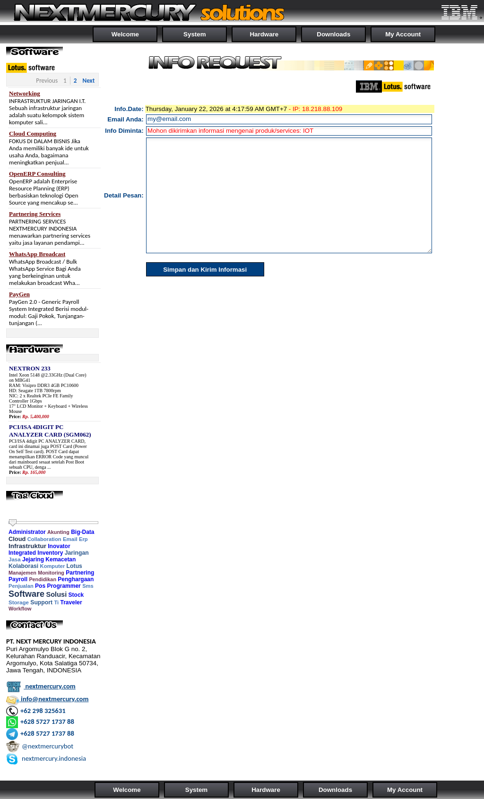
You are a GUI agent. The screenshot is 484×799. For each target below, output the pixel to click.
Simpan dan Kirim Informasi (205, 269)
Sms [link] (88, 586)
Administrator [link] (27, 532)
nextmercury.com (41, 686)
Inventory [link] (50, 553)
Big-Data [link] (82, 532)
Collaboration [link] (44, 539)
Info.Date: (128, 108)
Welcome (125, 34)
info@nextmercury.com (47, 699)
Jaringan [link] (77, 553)
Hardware (264, 34)
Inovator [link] (59, 546)
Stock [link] (76, 595)
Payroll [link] (18, 579)
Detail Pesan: (124, 195)
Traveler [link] (71, 602)
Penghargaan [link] (76, 579)
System (194, 34)
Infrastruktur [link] (27, 546)
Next (88, 81)
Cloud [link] (17, 538)
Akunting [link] (58, 532)
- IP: (294, 108)
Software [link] (26, 594)
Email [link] (70, 539)
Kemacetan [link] (60, 559)
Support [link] (41, 602)
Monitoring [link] (51, 573)
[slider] (13, 523)
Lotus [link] (74, 566)
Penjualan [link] (21, 586)
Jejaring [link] (33, 559)
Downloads (333, 34)
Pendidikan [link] (42, 579)
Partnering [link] (80, 572)
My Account (403, 34)
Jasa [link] (15, 559)
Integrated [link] (22, 553)
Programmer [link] (63, 586)
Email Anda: (125, 119)
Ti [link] (56, 602)
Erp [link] (83, 539)
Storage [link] (19, 602)
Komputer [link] (52, 566)
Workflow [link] (20, 608)
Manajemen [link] (22, 573)
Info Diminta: (124, 130)
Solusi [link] (56, 594)
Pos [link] (40, 586)
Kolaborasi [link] (23, 566)
